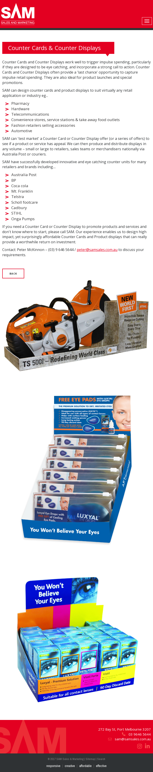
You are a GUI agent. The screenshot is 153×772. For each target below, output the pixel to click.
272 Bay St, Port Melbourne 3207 (124, 729)
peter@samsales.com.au (97, 249)
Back (13, 273)
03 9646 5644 (136, 734)
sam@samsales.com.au (129, 739)
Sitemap (90, 759)
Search (101, 759)
